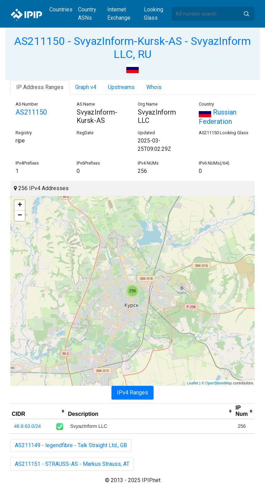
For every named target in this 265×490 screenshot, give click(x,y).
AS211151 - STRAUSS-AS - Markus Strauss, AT (72, 464)
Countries (60, 9)
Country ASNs (87, 13)
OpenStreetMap (218, 383)
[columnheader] (38, 411)
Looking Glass (153, 13)
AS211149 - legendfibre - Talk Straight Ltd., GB (71, 445)
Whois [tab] (153, 87)
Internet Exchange (118, 13)
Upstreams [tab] (121, 87)
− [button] (20, 215)
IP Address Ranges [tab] (39, 87)
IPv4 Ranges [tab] (132, 392)
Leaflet (192, 383)
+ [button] (20, 205)
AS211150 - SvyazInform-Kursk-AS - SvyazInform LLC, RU (132, 48)
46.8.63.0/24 (27, 426)
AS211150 (31, 112)
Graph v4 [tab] (85, 87)
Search (246, 14)
